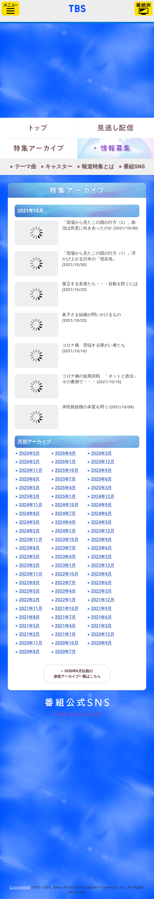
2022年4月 (65, 591)
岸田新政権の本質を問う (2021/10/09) (98, 406)
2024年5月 (29, 522)
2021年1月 (65, 634)
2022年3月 (101, 591)
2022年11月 (30, 574)
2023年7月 (65, 548)
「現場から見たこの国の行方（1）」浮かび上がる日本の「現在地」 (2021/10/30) (99, 259)
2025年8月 (29, 479)
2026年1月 (65, 461)
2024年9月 (101, 504)
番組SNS (134, 166)
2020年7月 (65, 651)
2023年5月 (29, 556)
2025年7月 (65, 479)
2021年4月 (65, 625)
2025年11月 (30, 470)
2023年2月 (29, 565)
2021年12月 (102, 599)
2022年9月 (101, 574)
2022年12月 (102, 565)
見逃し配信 (115, 128)
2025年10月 (66, 470)
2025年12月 (102, 461)
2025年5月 (29, 487)
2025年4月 (65, 487)
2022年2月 (29, 599)
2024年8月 (29, 513)
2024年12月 (102, 496)
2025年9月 (101, 470)
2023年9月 (101, 539)
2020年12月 (102, 634)
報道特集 (77, 70)
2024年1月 (65, 531)
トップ (38, 128)
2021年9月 (101, 608)
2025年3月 (101, 487)
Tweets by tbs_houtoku (77, 714)
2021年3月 (101, 625)
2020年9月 (101, 643)
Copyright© (20, 887)
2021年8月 (29, 617)
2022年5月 (29, 591)
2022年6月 (101, 582)
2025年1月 (65, 496)
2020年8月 (29, 651)
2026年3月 (101, 453)
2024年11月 (30, 504)
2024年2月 (29, 531)
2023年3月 (101, 556)
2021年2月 (29, 634)
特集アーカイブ (38, 148)
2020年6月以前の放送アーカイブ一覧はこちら (77, 674)
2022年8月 (29, 582)
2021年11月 (30, 608)
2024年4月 (65, 522)
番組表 (143, 8)
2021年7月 (65, 617)
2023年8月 (29, 548)
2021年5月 (29, 625)
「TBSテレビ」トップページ (77, 8)
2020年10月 (66, 643)
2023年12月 (102, 531)
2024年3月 (101, 522)
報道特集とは (98, 166)
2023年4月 (65, 556)
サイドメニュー (11, 8)
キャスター (58, 166)
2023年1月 (65, 565)
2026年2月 (29, 461)
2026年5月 (29, 453)
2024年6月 (101, 513)
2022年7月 (65, 582)
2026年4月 (65, 453)
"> (36, 232)
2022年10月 (66, 574)
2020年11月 (30, 643)
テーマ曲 (25, 166)
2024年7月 (65, 513)
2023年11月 (30, 539)
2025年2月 (29, 496)
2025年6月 (101, 479)
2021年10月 (66, 608)
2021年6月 (101, 617)
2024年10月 (66, 504)
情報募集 (115, 148)
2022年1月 (65, 599)
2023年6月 (101, 548)
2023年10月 (66, 539)
